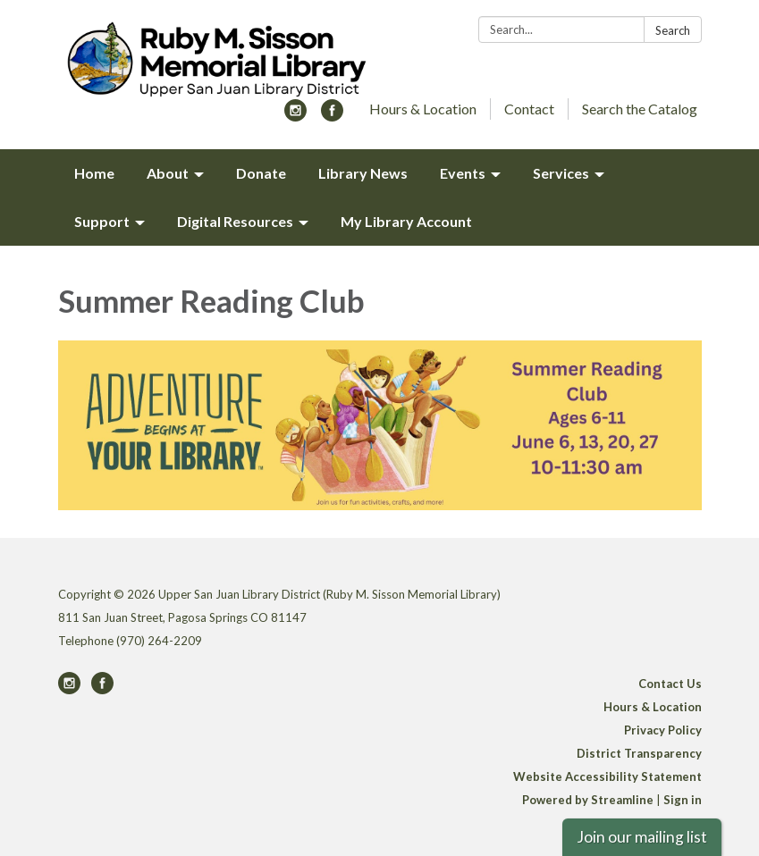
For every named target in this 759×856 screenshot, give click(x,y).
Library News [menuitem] (363, 172)
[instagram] (295, 115)
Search (672, 30)
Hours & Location (422, 108)
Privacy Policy (663, 730)
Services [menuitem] (561, 172)
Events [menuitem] (462, 172)
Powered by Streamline (588, 800)
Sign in (682, 800)
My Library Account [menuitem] (406, 221)
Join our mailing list (642, 836)
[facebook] (332, 115)
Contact (529, 108)
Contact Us (670, 683)
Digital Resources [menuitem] (235, 221)
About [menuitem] (168, 172)
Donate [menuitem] (261, 172)
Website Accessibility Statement (607, 776)
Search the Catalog (639, 108)
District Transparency (639, 753)
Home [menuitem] (94, 172)
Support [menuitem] (102, 221)
